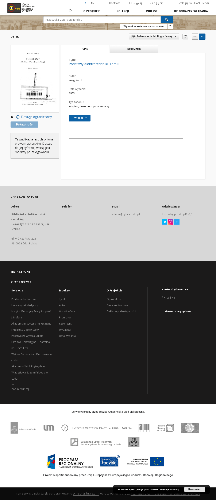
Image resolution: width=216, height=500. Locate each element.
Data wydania (67, 336)
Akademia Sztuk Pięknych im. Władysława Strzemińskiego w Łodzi (29, 372)
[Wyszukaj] (167, 19)
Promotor (65, 317)
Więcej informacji (169, 489)
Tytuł (62, 299)
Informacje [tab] (134, 48)
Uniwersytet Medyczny (25, 305)
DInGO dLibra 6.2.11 (86, 493)
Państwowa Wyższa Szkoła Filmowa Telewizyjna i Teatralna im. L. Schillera (30, 342)
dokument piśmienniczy (94, 106)
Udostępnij (135, 3)
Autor (62, 305)
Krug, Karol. (76, 80)
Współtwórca (67, 311)
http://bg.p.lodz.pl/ (174, 214)
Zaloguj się (156, 3)
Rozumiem (194, 489)
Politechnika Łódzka (23, 299)
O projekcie (114, 299)
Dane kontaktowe (117, 305)
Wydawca (65, 330)
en (92, 3)
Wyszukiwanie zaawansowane (143, 26)
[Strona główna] (70, 8)
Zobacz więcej (20, 389)
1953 (72, 93)
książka (73, 106)
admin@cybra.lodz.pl (126, 214)
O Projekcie (91, 11)
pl (202, 36)
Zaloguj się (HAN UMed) (194, 3)
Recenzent (65, 323)
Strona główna (21, 281)
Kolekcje (123, 11)
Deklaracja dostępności (121, 311)
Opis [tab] (85, 48)
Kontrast (114, 3)
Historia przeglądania (191, 11)
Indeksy (152, 11)
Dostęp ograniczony (31, 117)
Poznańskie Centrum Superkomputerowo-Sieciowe (165, 493)
